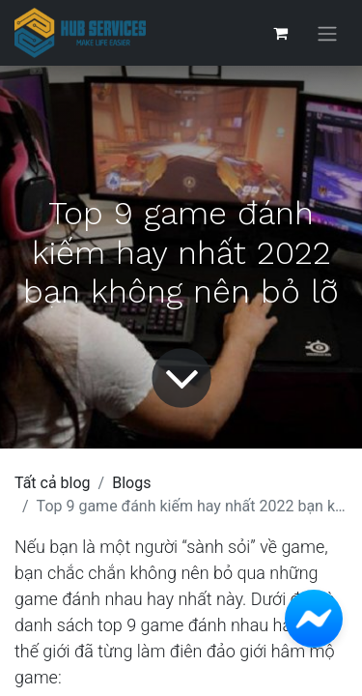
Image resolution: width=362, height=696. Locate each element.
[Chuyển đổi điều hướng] (327, 33)
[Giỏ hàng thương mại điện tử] (280, 33)
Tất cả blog (52, 483)
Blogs (131, 483)
